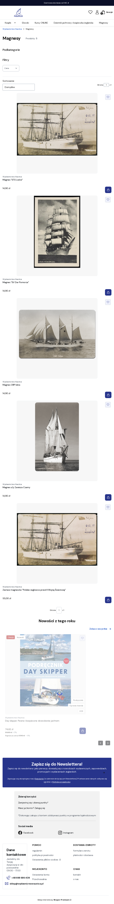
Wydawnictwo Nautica (12, 29)
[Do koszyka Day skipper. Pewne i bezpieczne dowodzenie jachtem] (82, 731)
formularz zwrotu (81, 850)
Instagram (65, 833)
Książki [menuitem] (10, 22)
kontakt (77, 874)
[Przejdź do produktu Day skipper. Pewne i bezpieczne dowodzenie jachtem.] (45, 674)
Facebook (25, 833)
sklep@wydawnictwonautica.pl (24, 883)
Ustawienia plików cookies (45, 859)
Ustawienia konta (40, 874)
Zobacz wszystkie (100, 628)
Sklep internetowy (53, 900)
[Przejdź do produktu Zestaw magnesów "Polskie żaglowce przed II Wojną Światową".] (57, 543)
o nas (76, 879)
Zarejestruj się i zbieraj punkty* (33, 802)
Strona (100, 85)
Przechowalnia (39, 879)
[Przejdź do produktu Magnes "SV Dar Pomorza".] (57, 236)
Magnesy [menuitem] (103, 22)
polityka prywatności (42, 855)
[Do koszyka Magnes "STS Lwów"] (108, 190)
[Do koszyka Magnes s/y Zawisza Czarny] (108, 497)
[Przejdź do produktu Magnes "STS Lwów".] (57, 133)
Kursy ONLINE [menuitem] (41, 22)
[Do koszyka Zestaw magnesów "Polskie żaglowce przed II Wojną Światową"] (108, 600)
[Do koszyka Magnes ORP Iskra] (108, 395)
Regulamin (39, 778)
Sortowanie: (8, 80)
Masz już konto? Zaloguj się (31, 808)
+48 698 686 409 (18, 878)
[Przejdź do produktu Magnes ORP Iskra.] (57, 338)
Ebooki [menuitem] (25, 22)
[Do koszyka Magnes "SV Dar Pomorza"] (108, 292)
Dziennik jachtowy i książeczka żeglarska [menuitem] (73, 22)
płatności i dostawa (83, 855)
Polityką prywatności (61, 782)
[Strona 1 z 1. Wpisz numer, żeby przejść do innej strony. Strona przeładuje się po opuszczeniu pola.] (106, 85)
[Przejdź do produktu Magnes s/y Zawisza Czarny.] (57, 441)
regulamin (37, 850)
